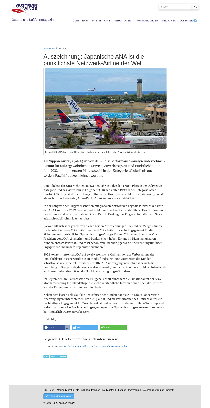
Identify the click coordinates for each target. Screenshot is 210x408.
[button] (56, 327)
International (101, 20)
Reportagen (123, 20)
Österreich (80, 20)
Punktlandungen (147, 20)
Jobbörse (186, 20)
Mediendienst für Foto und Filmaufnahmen (78, 390)
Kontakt (170, 390)
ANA (46, 356)
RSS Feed (48, 390)
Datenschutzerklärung (153, 390)
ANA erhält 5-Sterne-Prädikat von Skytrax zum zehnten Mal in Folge (93, 346)
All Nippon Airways (58, 356)
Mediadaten (108, 390)
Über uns (121, 390)
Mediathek (169, 20)
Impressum (133, 390)
